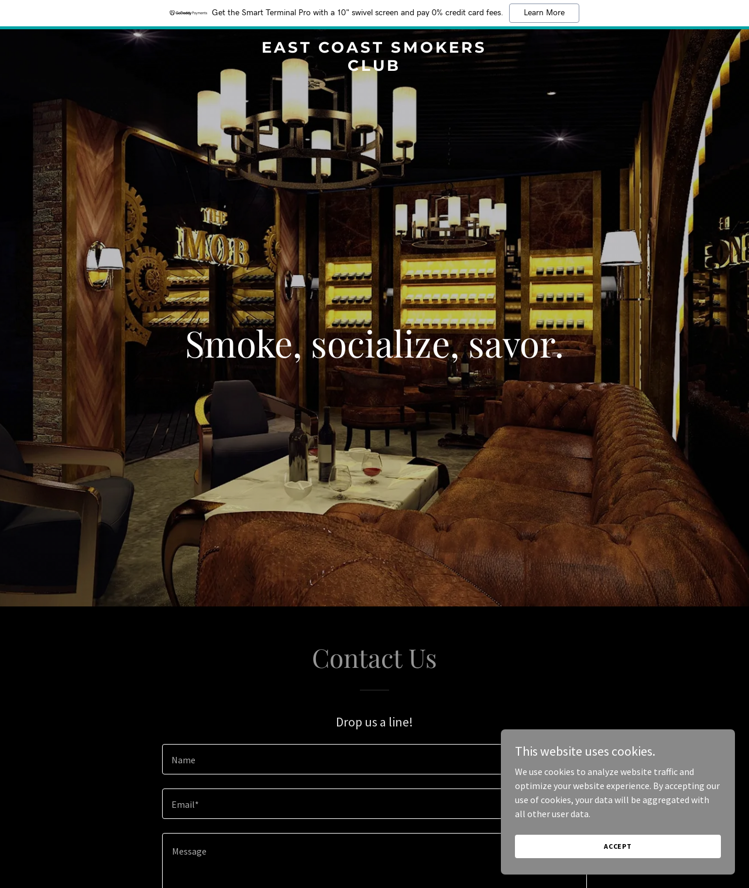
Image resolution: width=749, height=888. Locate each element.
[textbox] (374, 759)
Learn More (544, 13)
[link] (374, 67)
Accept (618, 846)
